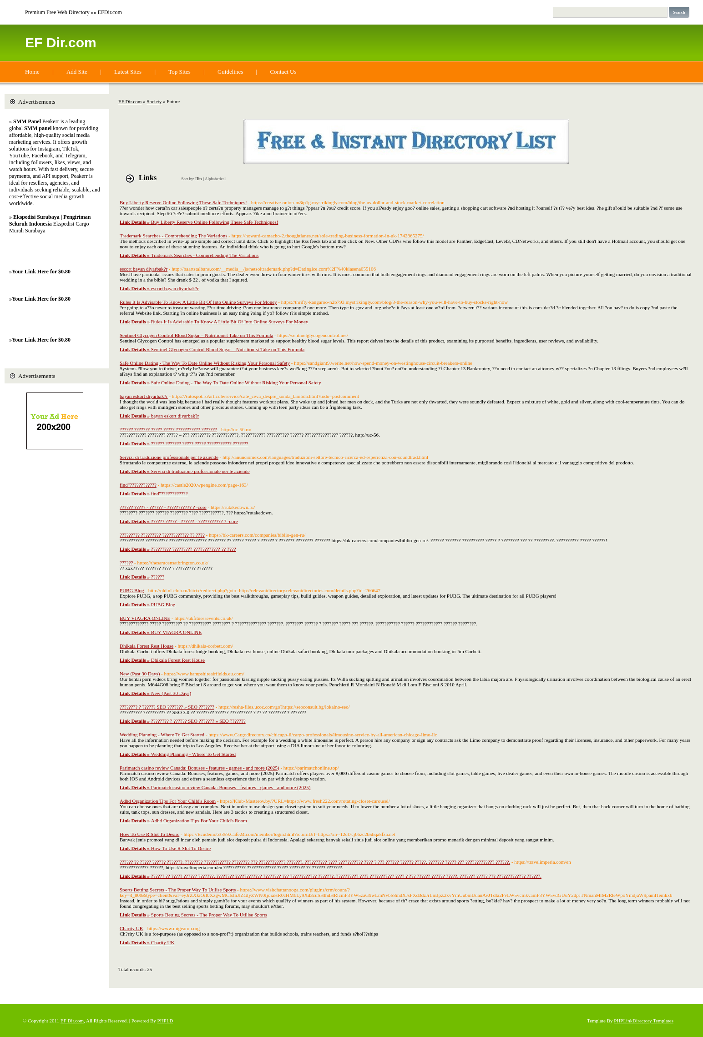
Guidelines (230, 71)
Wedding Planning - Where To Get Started (162, 734)
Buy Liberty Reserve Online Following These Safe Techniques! (183, 202)
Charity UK (131, 928)
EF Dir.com (60, 42)
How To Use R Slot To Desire (149, 834)
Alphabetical (215, 178)
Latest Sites (128, 71)
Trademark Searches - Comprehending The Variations (174, 235)
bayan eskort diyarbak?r (144, 396)
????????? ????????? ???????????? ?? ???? (162, 535)
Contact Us (283, 71)
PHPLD (165, 1020)
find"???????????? (138, 485)
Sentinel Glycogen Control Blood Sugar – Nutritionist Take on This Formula (196, 335)
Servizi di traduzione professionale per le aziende (169, 457)
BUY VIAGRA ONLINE (145, 618)
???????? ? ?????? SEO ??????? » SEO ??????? (167, 707)
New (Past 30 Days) (140, 673)
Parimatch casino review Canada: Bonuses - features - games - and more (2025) (199, 767)
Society (154, 101)
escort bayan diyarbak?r (143, 269)
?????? (126, 562)
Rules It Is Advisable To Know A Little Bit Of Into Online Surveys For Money (198, 302)
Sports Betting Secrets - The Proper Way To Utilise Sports (178, 889)
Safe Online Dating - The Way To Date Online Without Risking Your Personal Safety (205, 363)
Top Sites (179, 71)
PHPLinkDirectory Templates (643, 1020)
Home (32, 71)
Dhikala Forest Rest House (146, 646)
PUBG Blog (132, 590)
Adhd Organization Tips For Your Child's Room (168, 801)
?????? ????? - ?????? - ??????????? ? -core (163, 507)
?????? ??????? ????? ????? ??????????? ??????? (168, 429)
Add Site (76, 71)
